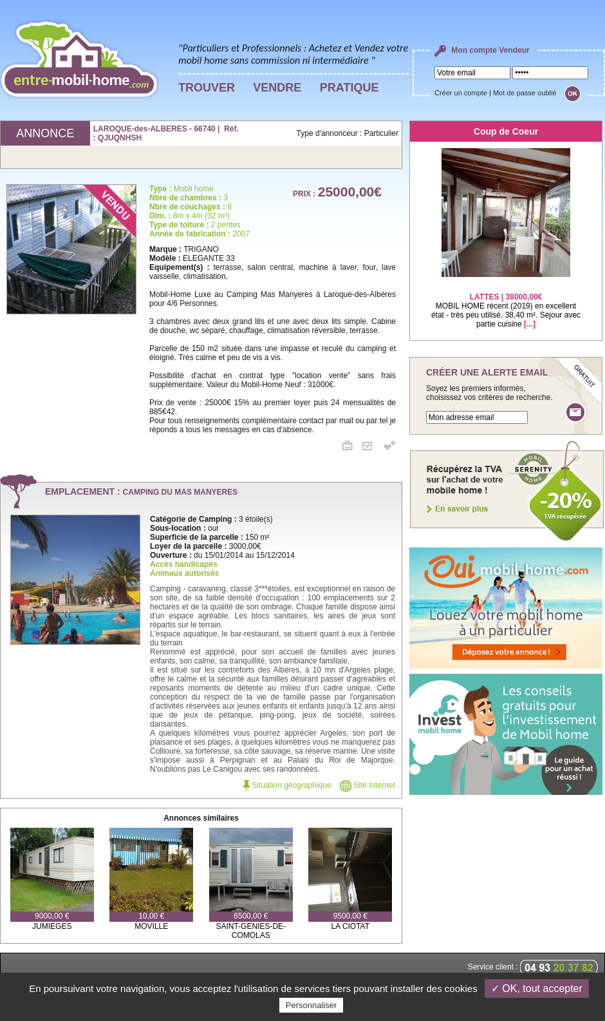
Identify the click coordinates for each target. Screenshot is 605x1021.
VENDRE (277, 87)
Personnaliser (311, 1005)
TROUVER (206, 87)
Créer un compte (460, 93)
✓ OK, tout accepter (536, 988)
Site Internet (367, 785)
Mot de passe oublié (524, 93)
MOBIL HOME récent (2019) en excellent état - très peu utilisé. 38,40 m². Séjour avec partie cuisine (506, 302)
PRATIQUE (349, 87)
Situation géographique (287, 785)
